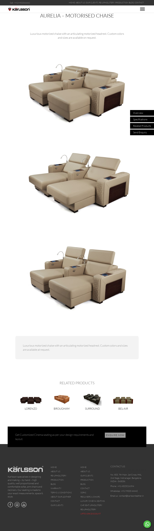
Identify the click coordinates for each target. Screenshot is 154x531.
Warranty (56, 488)
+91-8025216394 (126, 486)
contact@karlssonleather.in (131, 495)
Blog (53, 484)
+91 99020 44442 (129, 491)
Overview (138, 112)
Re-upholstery (58, 475)
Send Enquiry (140, 132)
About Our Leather (61, 497)
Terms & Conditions (61, 492)
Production (57, 480)
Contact (55, 501)
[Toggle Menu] (142, 9)
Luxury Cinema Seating (92, 501)
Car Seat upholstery (91, 505)
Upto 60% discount (90, 513)
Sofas (83, 492)
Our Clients (57, 505)
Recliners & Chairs (90, 497)
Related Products (142, 125)
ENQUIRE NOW (115, 435)
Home (54, 467)
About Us (55, 471)
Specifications (140, 119)
